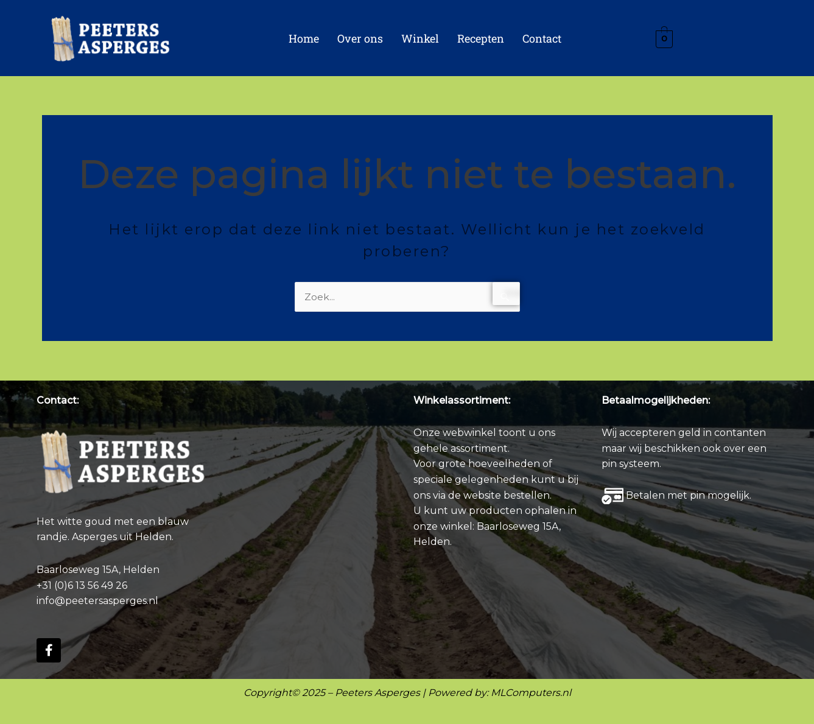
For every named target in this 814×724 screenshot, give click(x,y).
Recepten (480, 38)
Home (304, 38)
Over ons (360, 38)
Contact (541, 38)
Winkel (420, 38)
